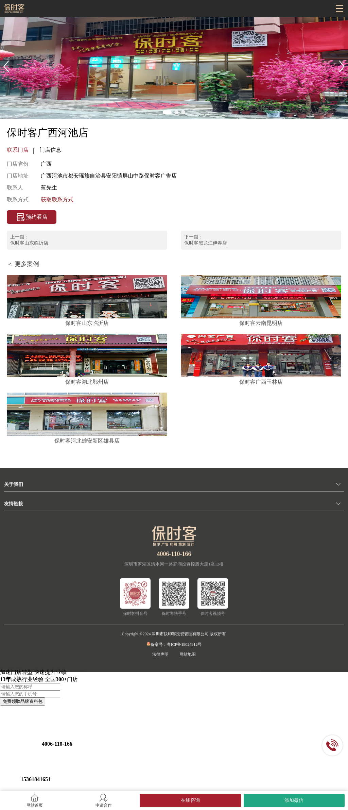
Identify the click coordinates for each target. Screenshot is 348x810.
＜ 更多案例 (23, 264)
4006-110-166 (174, 557)
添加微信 (293, 800)
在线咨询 (190, 800)
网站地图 (187, 658)
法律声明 (160, 658)
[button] (6, 66)
